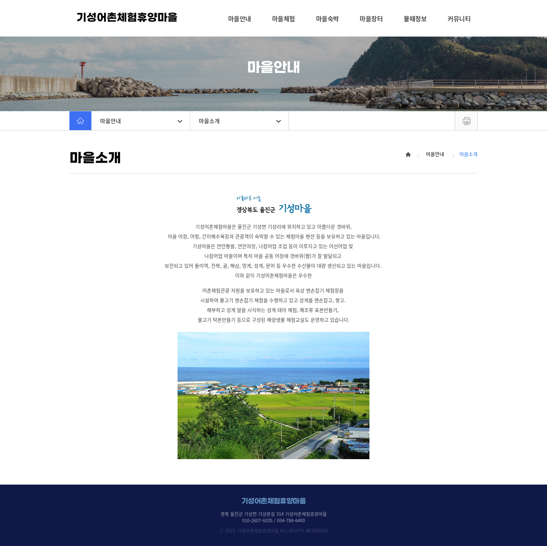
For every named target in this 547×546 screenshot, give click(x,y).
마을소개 (240, 121)
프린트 (466, 120)
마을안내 (141, 121)
